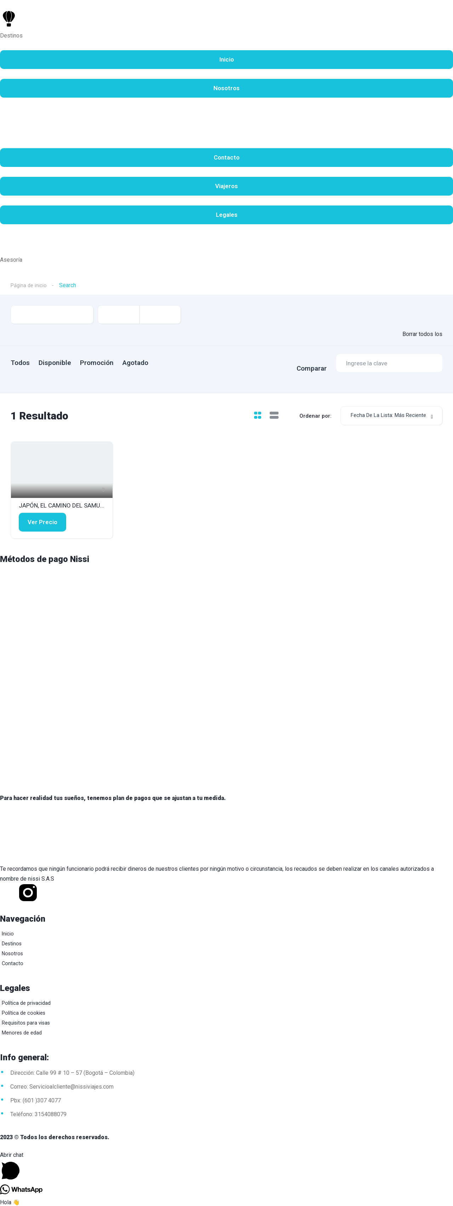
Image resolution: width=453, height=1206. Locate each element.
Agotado (162, 363)
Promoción (114, 363)
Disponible (63, 363)
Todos (20, 363)
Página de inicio (30, 285)
